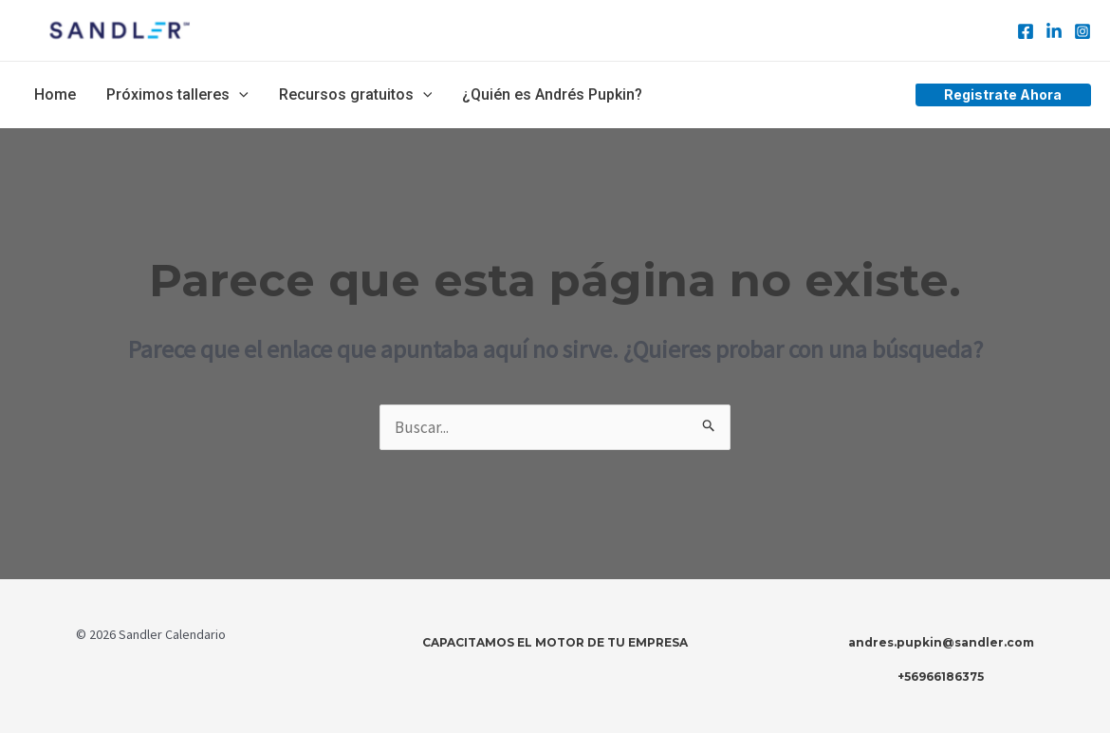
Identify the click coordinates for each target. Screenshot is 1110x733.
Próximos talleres (177, 95)
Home (55, 94)
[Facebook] (1025, 31)
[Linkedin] (1054, 31)
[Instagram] (1082, 31)
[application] (239, 95)
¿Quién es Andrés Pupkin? (552, 94)
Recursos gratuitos (356, 95)
